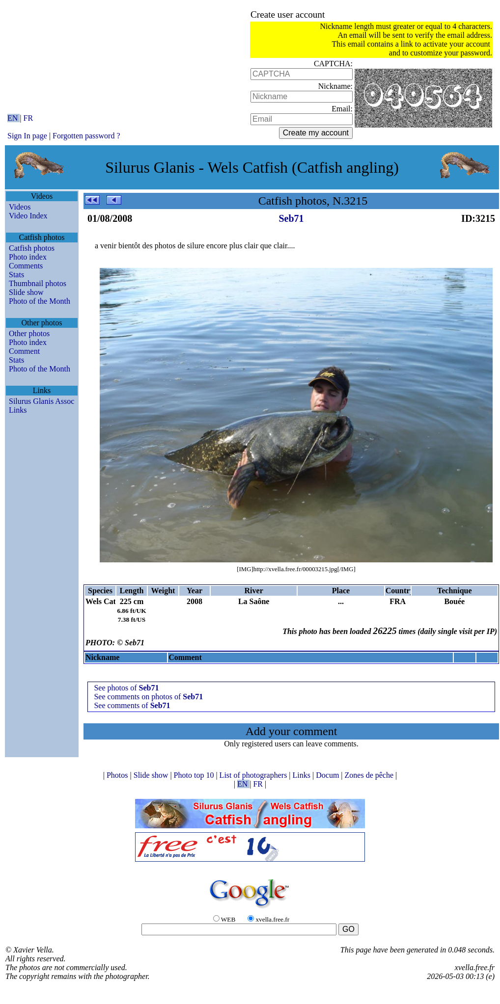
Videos (19, 207)
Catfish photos (32, 248)
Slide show (26, 292)
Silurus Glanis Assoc (41, 401)
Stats (16, 274)
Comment (24, 351)
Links (18, 410)
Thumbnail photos (37, 283)
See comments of (132, 705)
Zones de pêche (370, 775)
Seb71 (291, 218)
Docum (328, 775)
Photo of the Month (39, 301)
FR (28, 118)
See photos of (126, 688)
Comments (26, 266)
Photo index (28, 257)
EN (13, 118)
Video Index (28, 215)
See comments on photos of (148, 696)
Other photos (29, 333)
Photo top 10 (195, 775)
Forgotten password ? (86, 136)
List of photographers (254, 775)
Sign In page (27, 136)
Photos (118, 775)
